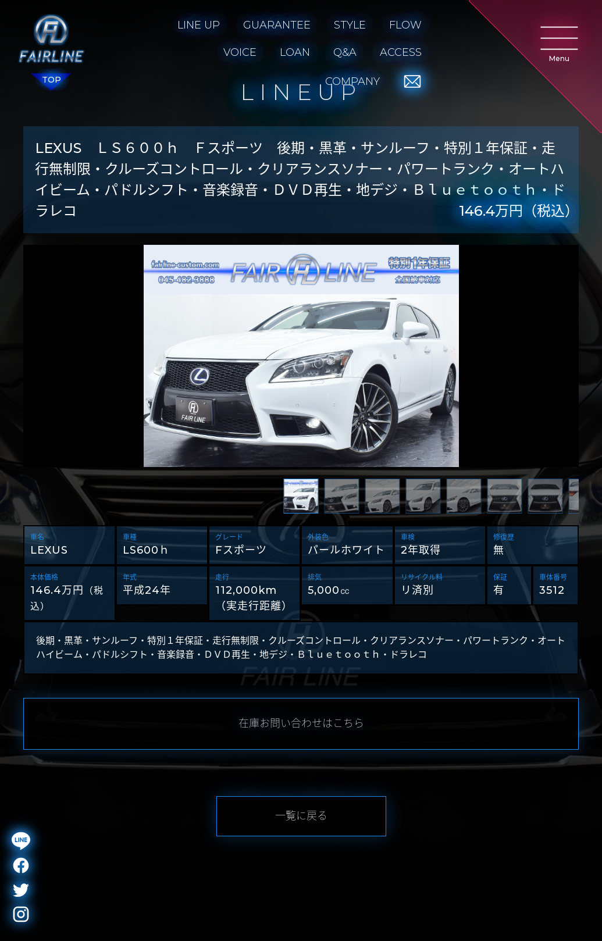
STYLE (350, 25)
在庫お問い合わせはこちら (301, 723)
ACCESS (401, 52)
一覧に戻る (301, 816)
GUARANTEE (277, 25)
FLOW (405, 25)
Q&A (345, 52)
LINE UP (198, 25)
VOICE (240, 52)
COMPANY (352, 81)
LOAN (295, 52)
